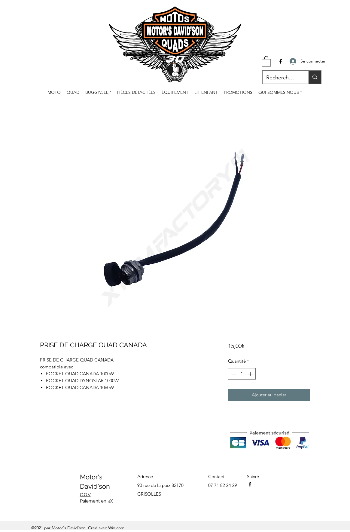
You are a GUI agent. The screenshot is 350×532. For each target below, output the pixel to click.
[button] (266, 60)
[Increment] (251, 374)
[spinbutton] (242, 374)
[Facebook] (281, 61)
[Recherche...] (281, 78)
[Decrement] (233, 374)
